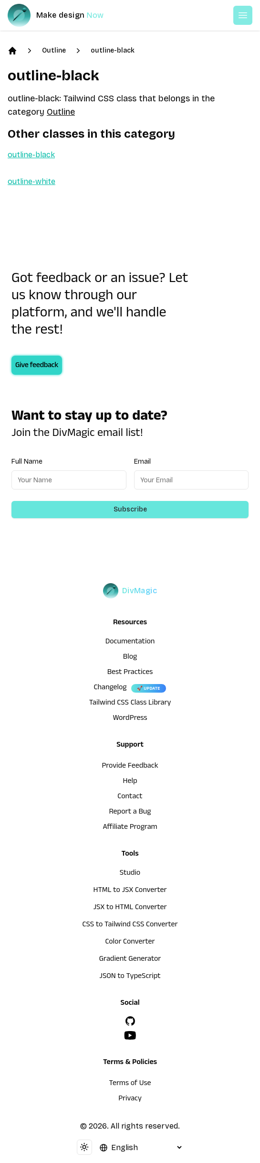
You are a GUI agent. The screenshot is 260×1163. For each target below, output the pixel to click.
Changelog (110, 688)
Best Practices (130, 673)
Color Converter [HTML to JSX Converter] (130, 942)
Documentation (130, 642)
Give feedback (36, 366)
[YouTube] (130, 1035)
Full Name (26, 461)
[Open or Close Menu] (242, 15)
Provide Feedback (130, 766)
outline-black (113, 50)
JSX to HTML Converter (130, 908)
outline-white (31, 181)
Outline (54, 50)
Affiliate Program (130, 828)
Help (130, 782)
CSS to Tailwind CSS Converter (129, 925)
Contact (129, 797)
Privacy (130, 1099)
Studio (130, 874)
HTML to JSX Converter (130, 891)
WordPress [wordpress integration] (130, 719)
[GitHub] (130, 1021)
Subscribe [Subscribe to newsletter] (130, 509)
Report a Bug (130, 812)
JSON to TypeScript (129, 977)
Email (142, 461)
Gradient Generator (130, 960)
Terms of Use (130, 1084)
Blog (130, 657)
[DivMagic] (65, 15)
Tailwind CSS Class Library (130, 703)
